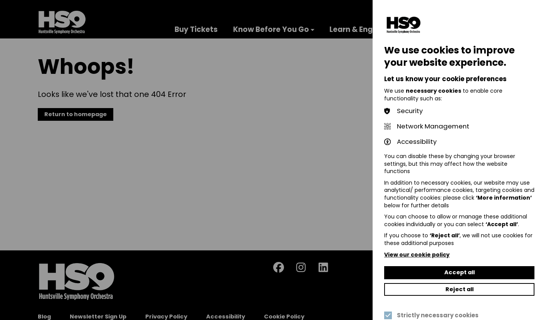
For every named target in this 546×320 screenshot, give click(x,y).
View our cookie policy (417, 254)
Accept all (459, 272)
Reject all (459, 289)
